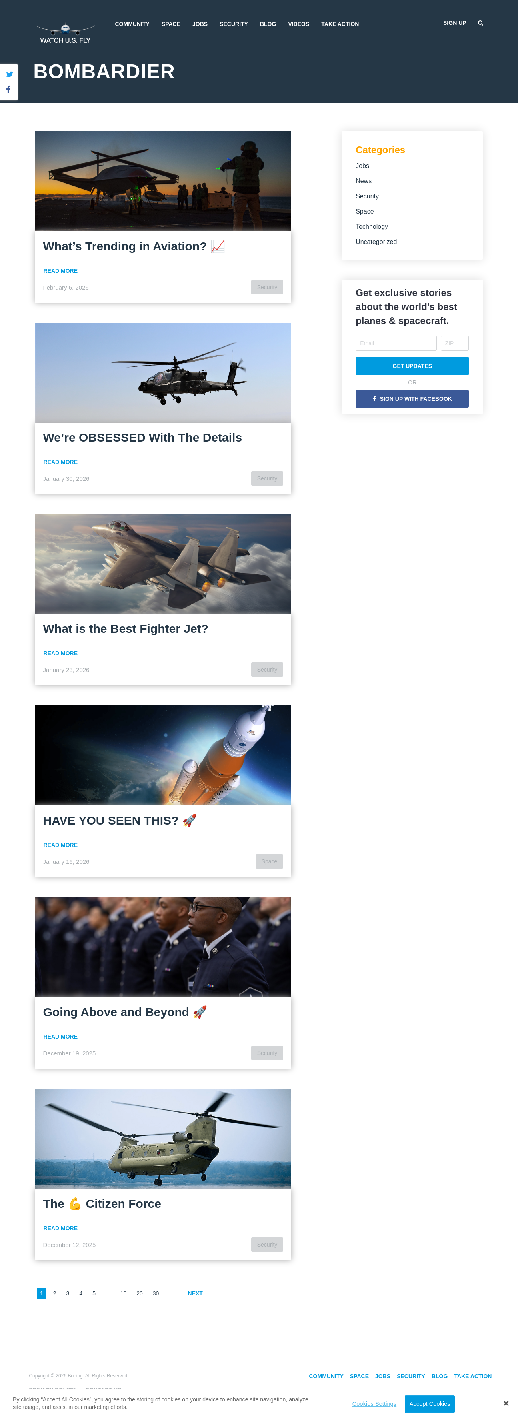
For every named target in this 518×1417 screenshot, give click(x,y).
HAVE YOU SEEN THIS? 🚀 (120, 820)
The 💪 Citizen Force (102, 1203)
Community (132, 24)
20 (139, 1293)
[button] (505, 1403)
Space (171, 24)
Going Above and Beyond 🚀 (125, 1012)
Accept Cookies (430, 1404)
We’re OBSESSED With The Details (142, 437)
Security (234, 24)
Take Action (340, 24)
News (364, 181)
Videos (298, 24)
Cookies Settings (374, 1404)
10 (123, 1293)
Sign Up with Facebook (416, 399)
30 (156, 1293)
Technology (372, 226)
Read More (61, 271)
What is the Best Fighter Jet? (125, 628)
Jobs (200, 24)
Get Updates (412, 366)
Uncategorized (376, 241)
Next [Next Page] (195, 1293)
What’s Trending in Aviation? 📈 (134, 246)
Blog (268, 24)
